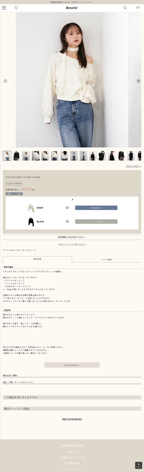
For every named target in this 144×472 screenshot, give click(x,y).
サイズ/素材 (106, 259)
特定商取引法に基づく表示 (72, 457)
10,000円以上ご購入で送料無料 (72, 2)
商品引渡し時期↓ (10, 375)
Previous (5, 81)
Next (113, 2)
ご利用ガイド (72, 452)
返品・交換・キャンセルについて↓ (18, 382)
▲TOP (139, 465)
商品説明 (37, 259)
